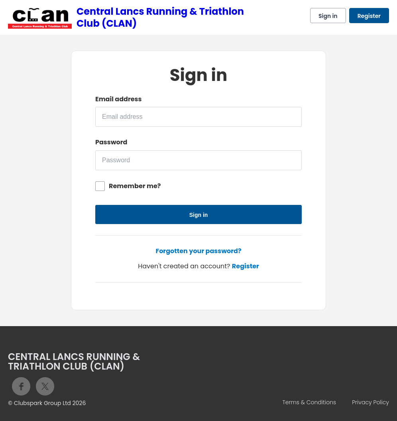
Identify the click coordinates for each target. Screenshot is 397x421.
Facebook (21, 386)
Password (111, 142)
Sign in (328, 16)
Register (369, 16)
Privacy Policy (370, 402)
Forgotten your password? (198, 251)
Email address (118, 99)
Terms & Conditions (309, 402)
